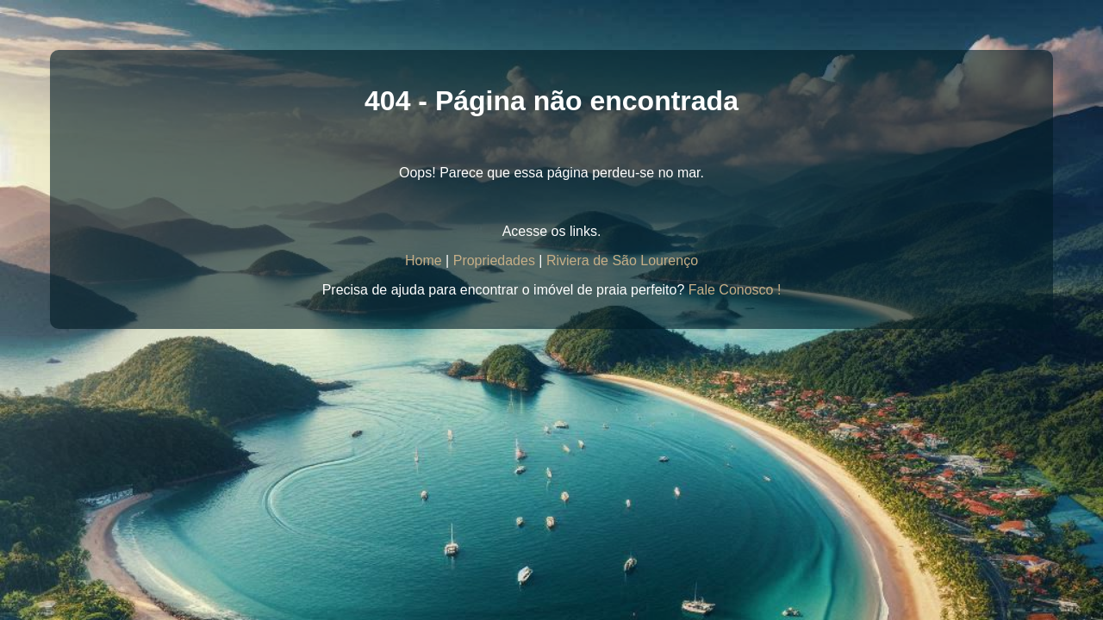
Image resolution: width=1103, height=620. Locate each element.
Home (423, 260)
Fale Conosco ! (735, 289)
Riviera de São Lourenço (622, 260)
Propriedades (494, 260)
